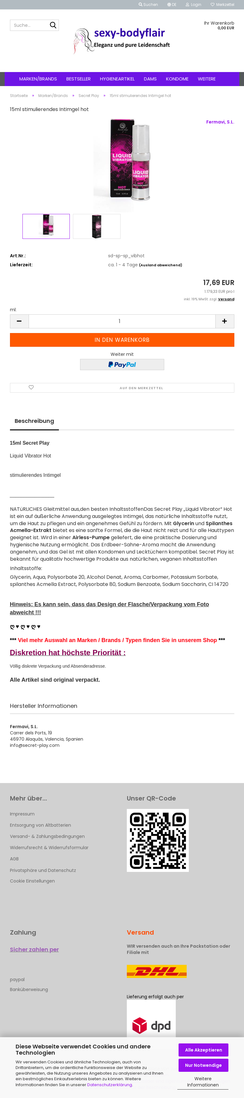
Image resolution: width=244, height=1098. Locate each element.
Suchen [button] (148, 4)
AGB (14, 859)
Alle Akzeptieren (203, 1050)
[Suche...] (53, 25)
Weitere (207, 78)
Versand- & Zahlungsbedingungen (47, 836)
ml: (13, 310)
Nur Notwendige (203, 1065)
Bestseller (78, 78)
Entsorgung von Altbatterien (40, 825)
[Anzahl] (122, 321)
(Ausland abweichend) (160, 265)
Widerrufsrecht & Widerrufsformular (49, 847)
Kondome (177, 78)
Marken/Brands (38, 78)
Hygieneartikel (117, 78)
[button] (172, 4)
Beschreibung (34, 421)
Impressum (22, 814)
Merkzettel (222, 4)
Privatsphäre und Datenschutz (43, 870)
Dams (150, 78)
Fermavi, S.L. (220, 122)
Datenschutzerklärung (109, 1085)
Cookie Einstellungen (32, 881)
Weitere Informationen (203, 1082)
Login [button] (193, 4)
